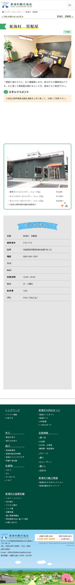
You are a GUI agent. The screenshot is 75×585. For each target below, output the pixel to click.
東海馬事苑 (10, 450)
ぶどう (8, 470)
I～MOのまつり (45, 425)
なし (8, 473)
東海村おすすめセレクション (51, 482)
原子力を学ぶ (11, 441)
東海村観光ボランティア (49, 485)
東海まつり (43, 418)
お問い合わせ (11, 522)
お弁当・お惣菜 (45, 445)
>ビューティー (45, 461)
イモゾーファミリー (14, 498)
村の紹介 (9, 501)
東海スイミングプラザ (15, 457)
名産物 (15, 465)
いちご (8, 480)
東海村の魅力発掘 (48, 478)
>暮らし (42, 466)
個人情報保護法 (12, 515)
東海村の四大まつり (49, 410)
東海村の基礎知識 (15, 493)
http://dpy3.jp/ (30, 297)
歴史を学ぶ (10, 437)
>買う (41, 457)
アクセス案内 (11, 505)
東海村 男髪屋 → (65, 16)
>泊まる (42, 470)
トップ (6, 12)
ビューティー (17, 12)
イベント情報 (11, 414)
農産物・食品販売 (46, 448)
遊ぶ (15, 446)
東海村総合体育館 (13, 453)
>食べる (42, 437)
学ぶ (15, 433)
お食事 (42, 441)
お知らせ (9, 418)
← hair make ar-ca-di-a (12, 16)
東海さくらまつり (46, 414)
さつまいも (10, 477)
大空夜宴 (43, 421)
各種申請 (9, 512)
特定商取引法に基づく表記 (17, 519)
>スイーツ (43, 453)
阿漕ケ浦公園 (11, 460)
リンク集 (9, 508)
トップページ (12, 410)
